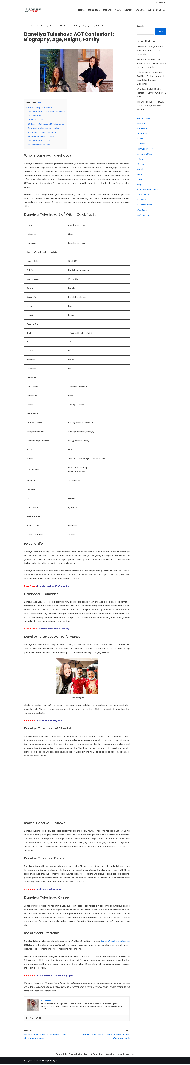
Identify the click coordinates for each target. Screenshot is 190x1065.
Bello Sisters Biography (49, 890)
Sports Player (143, 195)
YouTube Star (143, 215)
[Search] (164, 10)
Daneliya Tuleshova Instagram (115, 942)
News (118, 10)
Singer (140, 184)
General (107, 10)
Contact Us (61, 1055)
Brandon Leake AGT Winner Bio (53, 586)
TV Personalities (144, 205)
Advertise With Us (126, 1055)
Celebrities (94, 10)
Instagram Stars (144, 154)
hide (40, 103)
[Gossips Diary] (33, 10)
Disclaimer (110, 1055)
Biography (35, 26)
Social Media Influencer (148, 189)
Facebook (160, 2)
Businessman (143, 128)
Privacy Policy (75, 1055)
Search (140, 26)
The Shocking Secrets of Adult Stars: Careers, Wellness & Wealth (151, 106)
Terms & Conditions (93, 1055)
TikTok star (142, 200)
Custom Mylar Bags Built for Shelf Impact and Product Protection (150, 50)
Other (139, 179)
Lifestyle (140, 10)
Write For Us (154, 10)
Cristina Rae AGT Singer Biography (55, 976)
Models (140, 169)
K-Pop (140, 159)
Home (81, 10)
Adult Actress (143, 118)
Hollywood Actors (145, 149)
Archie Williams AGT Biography (53, 629)
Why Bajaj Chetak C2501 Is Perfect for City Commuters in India (151, 93)
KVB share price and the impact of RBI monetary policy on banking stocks (151, 63)
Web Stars (142, 210)
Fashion (128, 10)
